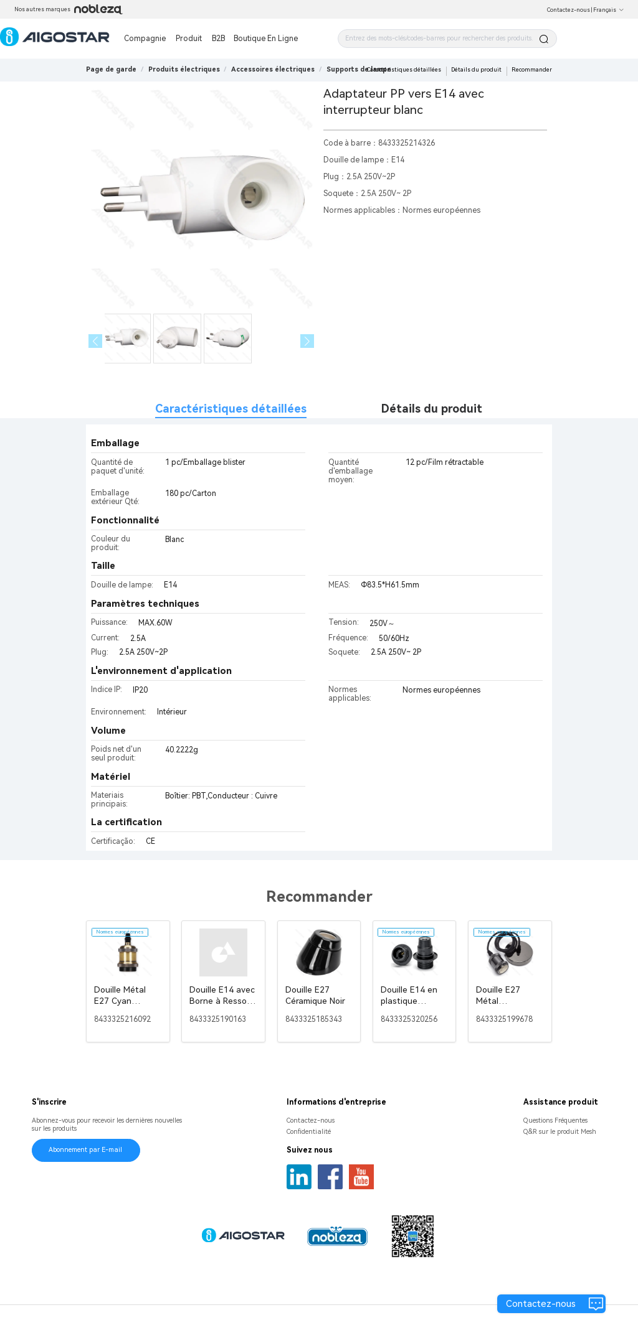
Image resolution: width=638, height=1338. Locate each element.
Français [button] (608, 10)
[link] (184, 69)
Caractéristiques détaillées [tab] (231, 408)
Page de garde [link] (111, 69)
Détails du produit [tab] (431, 408)
